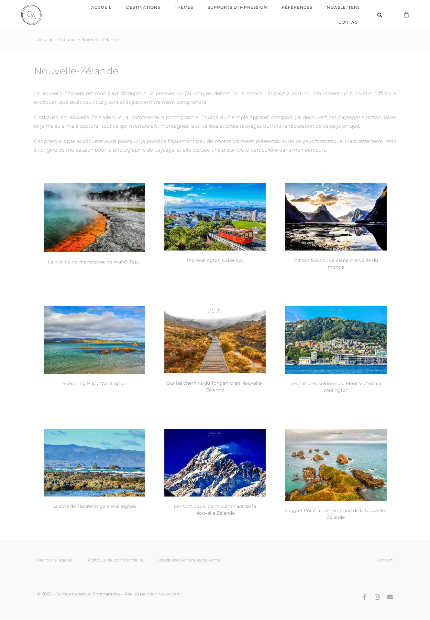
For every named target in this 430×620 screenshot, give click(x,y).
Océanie (67, 39)
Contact (349, 22)
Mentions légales (54, 559)
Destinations (143, 7)
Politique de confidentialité (116, 559)
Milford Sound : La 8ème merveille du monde (335, 263)
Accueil (101, 7)
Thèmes (184, 7)
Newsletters (343, 7)
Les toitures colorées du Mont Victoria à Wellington (336, 386)
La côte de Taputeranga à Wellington (94, 506)
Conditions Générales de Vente (189, 559)
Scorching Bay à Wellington (94, 383)
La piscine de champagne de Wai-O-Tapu (94, 261)
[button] (379, 15)
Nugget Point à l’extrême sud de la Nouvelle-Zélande (335, 513)
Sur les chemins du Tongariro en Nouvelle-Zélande (215, 386)
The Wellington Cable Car (215, 260)
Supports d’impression (237, 7)
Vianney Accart (164, 593)
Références (297, 7)
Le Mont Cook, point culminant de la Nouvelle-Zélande (215, 509)
